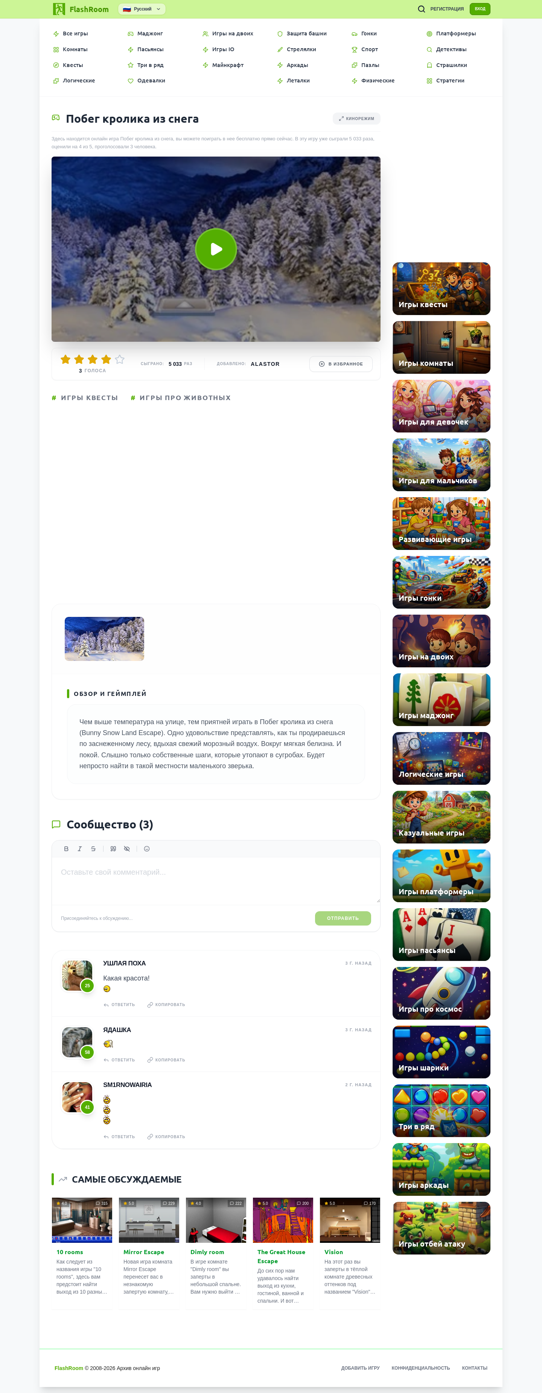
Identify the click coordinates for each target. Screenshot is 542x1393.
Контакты (474, 1374)
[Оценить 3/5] (93, 359)
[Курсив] (80, 859)
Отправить (343, 929)
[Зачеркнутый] (93, 859)
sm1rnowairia (126, 1091)
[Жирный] (66, 859)
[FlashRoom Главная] (80, 9)
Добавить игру (360, 1374)
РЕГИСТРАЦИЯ (440, 9)
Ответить (119, 1015)
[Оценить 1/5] (65, 359)
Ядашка (116, 1038)
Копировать (170, 1015)
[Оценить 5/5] (120, 359)
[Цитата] (113, 859)
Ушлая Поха (123, 973)
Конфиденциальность (421, 1374)
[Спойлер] (127, 859)
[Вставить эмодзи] (147, 859)
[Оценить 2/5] (79, 359)
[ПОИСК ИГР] (414, 9)
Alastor (265, 364)
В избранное (341, 364)
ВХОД (477, 9)
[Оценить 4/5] (106, 359)
